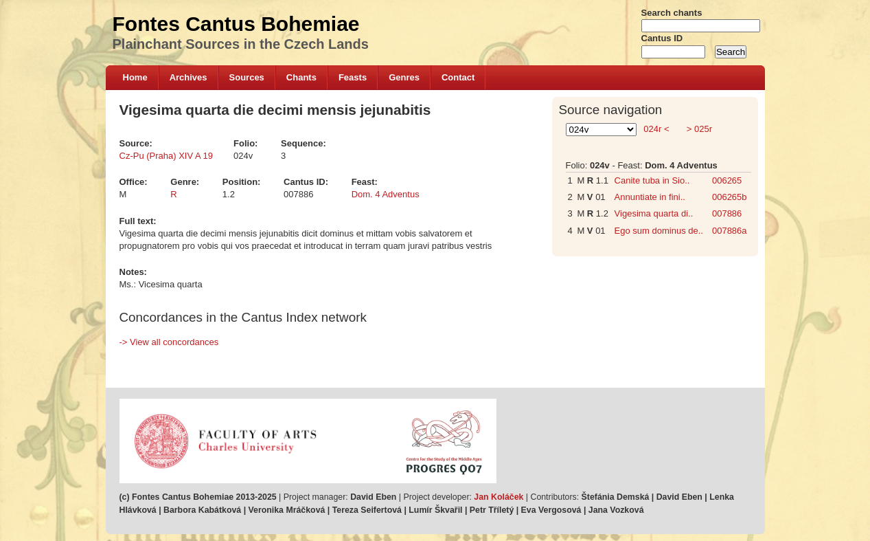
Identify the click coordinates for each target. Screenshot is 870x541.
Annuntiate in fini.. (650, 197)
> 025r (698, 129)
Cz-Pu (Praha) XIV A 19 (166, 156)
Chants (301, 77)
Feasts (353, 77)
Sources (246, 77)
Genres (404, 77)
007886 (727, 213)
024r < (656, 129)
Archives (188, 77)
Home (135, 77)
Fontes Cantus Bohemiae (236, 23)
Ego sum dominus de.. (659, 230)
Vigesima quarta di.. (654, 213)
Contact (458, 77)
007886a (729, 230)
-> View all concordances (169, 342)
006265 (727, 180)
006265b (729, 197)
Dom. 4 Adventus (386, 194)
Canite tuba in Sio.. (652, 180)
